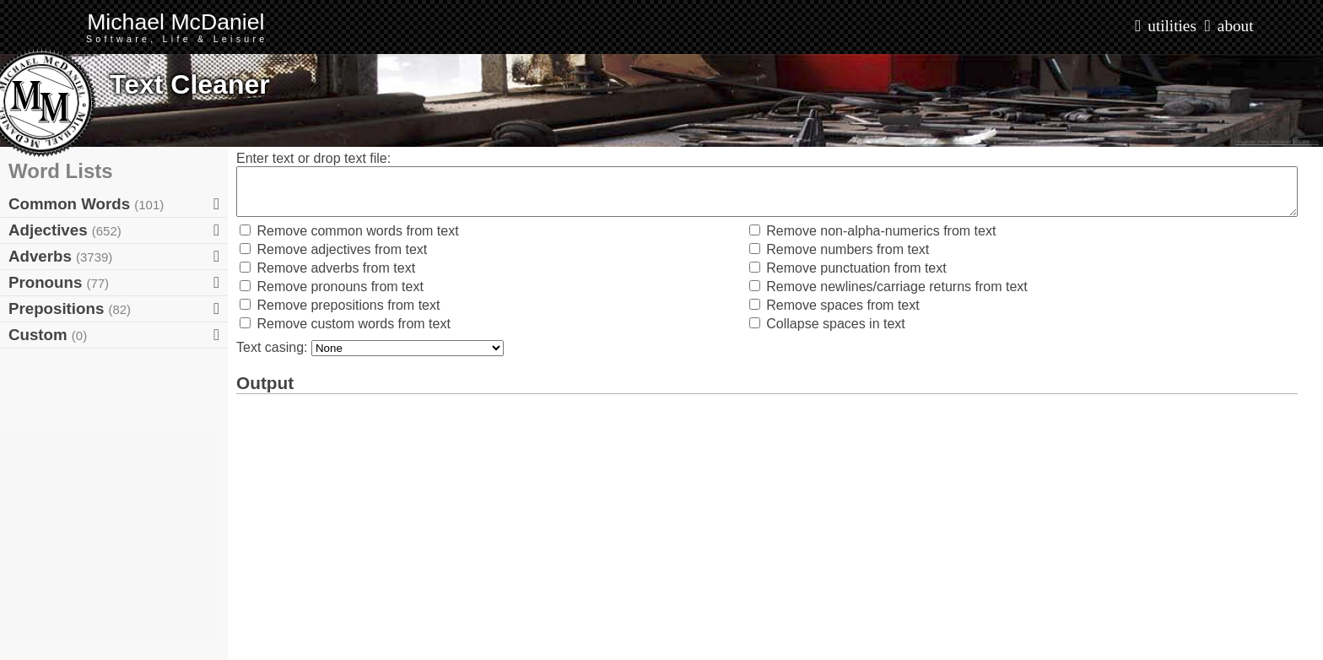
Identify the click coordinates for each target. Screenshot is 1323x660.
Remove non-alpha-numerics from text (872, 231)
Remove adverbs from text (327, 268)
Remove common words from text (349, 231)
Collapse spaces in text (827, 323)
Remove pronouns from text (332, 286)
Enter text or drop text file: (313, 158)
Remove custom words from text (345, 323)
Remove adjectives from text (333, 249)
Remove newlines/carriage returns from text (888, 286)
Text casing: (273, 347)
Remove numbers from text (839, 249)
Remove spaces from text (834, 305)
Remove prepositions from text (340, 305)
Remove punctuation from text (848, 268)
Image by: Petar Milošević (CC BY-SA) (1277, 141)
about (1236, 26)
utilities (1172, 26)
